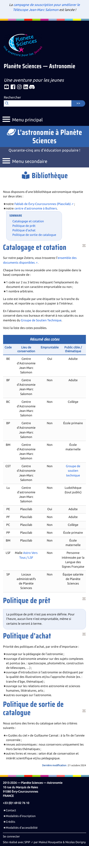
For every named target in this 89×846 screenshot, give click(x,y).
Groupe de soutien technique (73, 470)
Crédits (10, 822)
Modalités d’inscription (21, 816)
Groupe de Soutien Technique (41, 320)
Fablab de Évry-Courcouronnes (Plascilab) (42, 204)
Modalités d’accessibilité (21, 828)
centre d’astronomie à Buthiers (35, 208)
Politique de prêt (24, 226)
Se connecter (11, 836)
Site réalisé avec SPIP (16, 842)
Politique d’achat (23, 230)
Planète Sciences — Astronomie (39, 67)
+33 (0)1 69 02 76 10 (16, 803)
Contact (11, 810)
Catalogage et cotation (28, 221)
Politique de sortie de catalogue (34, 235)
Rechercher (12, 97)
